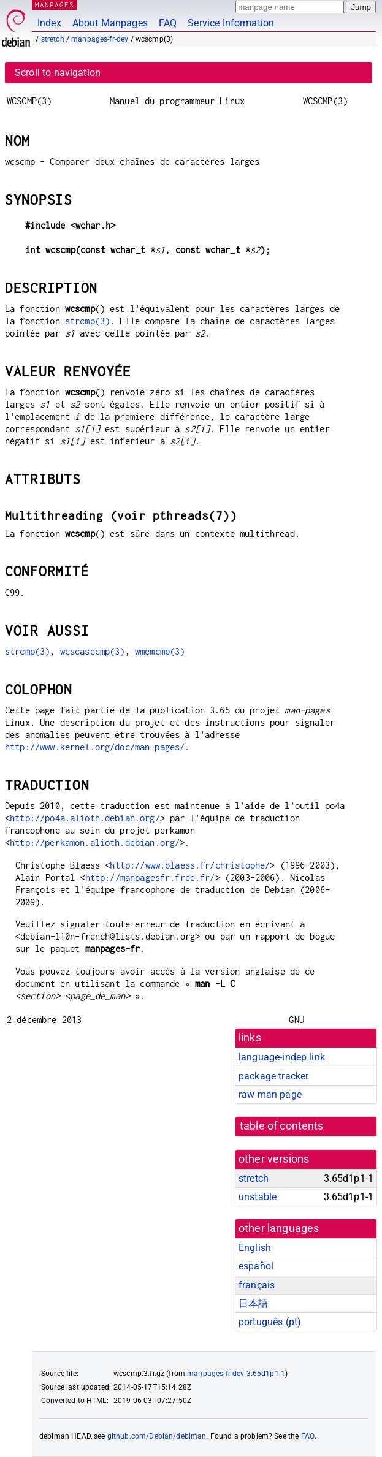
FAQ (168, 23)
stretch (52, 39)
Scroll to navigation (58, 72)
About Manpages (110, 23)
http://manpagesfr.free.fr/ (150, 877)
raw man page (270, 1094)
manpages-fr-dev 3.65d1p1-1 (236, 1373)
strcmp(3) (87, 321)
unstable (258, 1197)
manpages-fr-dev (99, 39)
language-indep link (282, 1057)
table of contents (282, 1126)
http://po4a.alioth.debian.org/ (85, 818)
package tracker (273, 1076)
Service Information (231, 23)
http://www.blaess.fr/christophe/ (190, 865)
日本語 (253, 1303)
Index (49, 23)
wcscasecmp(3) (92, 651)
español (256, 1266)
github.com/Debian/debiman (157, 1436)
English (255, 1247)
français (257, 1285)
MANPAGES (54, 5)
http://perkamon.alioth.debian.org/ (95, 842)
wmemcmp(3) (160, 651)
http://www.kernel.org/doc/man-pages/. (97, 747)
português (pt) (270, 1322)
